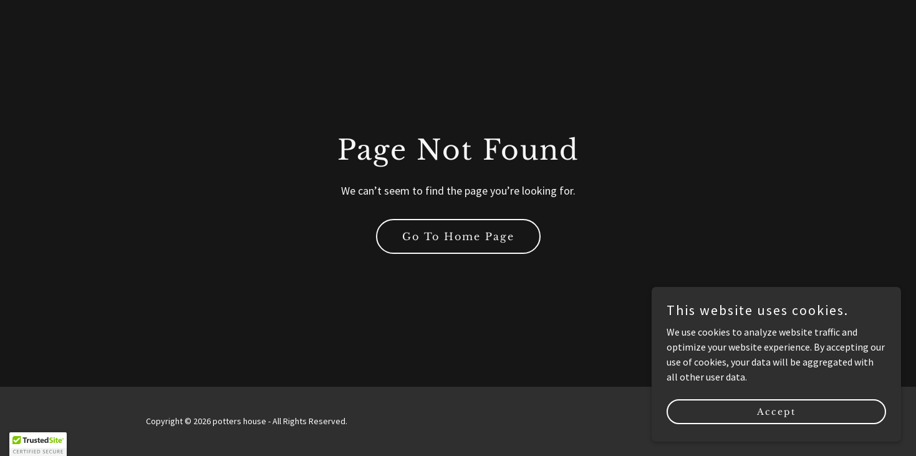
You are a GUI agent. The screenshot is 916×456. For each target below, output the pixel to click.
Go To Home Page (458, 236)
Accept (776, 411)
